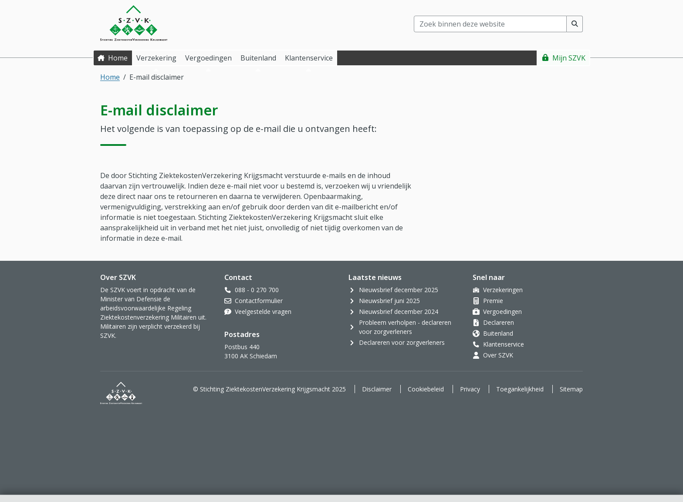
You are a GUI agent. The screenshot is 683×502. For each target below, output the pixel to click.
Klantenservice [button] (309, 58)
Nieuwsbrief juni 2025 (389, 300)
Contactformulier (259, 300)
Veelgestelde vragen (263, 311)
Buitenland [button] (258, 58)
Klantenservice (503, 344)
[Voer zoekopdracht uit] (575, 24)
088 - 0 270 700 (257, 290)
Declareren (498, 322)
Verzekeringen (503, 290)
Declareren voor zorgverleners (402, 342)
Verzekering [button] (156, 58)
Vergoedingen (502, 311)
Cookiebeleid (426, 389)
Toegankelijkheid (520, 389)
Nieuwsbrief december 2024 (398, 311)
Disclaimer (377, 389)
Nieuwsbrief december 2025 (398, 290)
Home (118, 58)
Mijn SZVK (568, 58)
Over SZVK (498, 355)
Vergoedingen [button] (208, 58)
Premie (493, 300)
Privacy (470, 389)
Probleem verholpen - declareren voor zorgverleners (405, 327)
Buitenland (498, 333)
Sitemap (571, 389)
